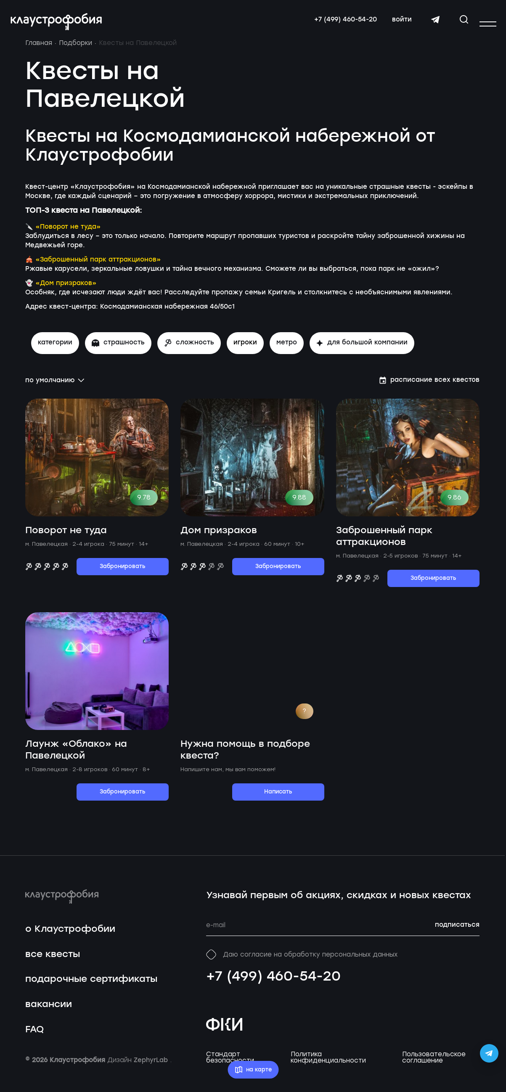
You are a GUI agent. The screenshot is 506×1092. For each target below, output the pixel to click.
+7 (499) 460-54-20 (273, 983)
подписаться (457, 932)
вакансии (48, 1011)
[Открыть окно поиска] (461, 23)
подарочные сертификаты (91, 986)
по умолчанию (55, 387)
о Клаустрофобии (70, 935)
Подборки (75, 49)
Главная (38, 49)
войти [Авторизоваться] (399, 23)
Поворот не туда (66, 537)
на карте (253, 1070)
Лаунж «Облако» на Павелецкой (76, 756)
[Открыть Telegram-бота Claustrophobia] (489, 1053)
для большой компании (362, 349)
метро (286, 349)
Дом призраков (218, 537)
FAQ (34, 1036)
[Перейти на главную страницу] (59, 25)
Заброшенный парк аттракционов (384, 543)
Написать (278, 798)
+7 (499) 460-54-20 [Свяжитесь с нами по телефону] (342, 23)
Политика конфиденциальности (328, 1064)
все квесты (52, 961)
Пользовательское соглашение (434, 1064)
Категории (55, 349)
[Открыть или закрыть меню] (488, 24)
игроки (245, 349)
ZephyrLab (152, 1067)
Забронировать (123, 573)
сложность (189, 349)
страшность (118, 349)
